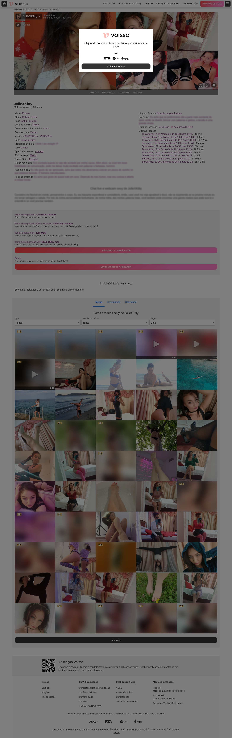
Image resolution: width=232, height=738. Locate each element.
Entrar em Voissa (116, 66)
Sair (116, 53)
